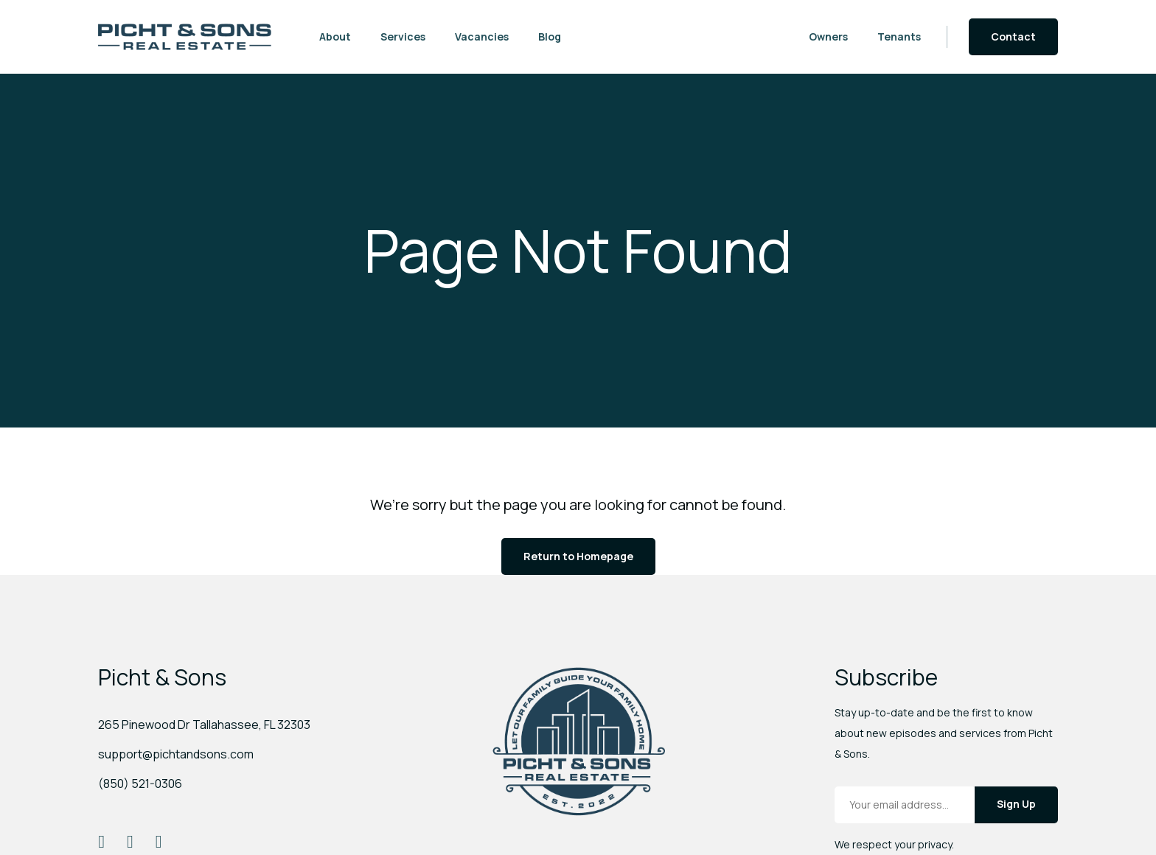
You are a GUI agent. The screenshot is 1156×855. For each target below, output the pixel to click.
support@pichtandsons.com (176, 754)
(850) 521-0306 (140, 783)
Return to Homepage (578, 556)
